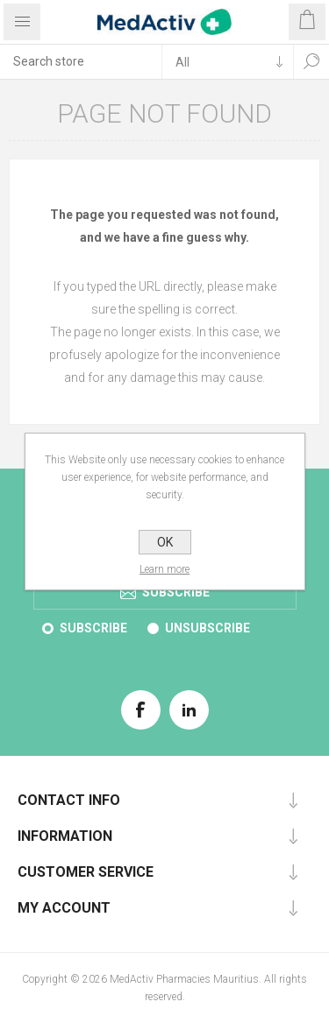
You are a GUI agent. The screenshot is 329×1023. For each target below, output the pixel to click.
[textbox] (80, 61)
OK (165, 542)
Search (311, 61)
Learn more (164, 569)
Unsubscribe (207, 628)
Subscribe (93, 628)
